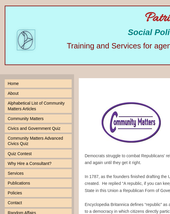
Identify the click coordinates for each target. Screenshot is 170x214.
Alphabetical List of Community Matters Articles (36, 106)
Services (16, 173)
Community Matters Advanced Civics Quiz (35, 141)
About (13, 93)
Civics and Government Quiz (34, 128)
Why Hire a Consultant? (30, 163)
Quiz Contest (20, 153)
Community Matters (26, 118)
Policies (15, 193)
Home (13, 83)
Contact (15, 202)
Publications (19, 183)
